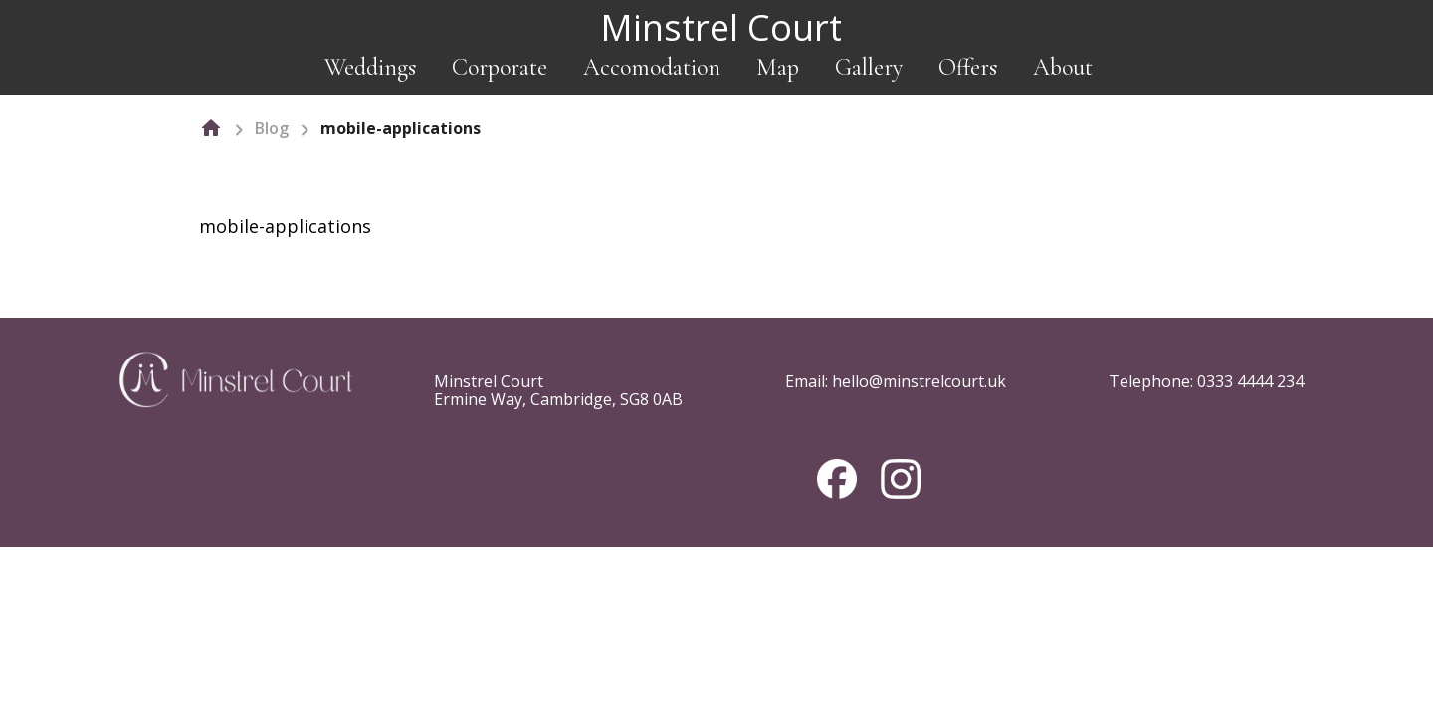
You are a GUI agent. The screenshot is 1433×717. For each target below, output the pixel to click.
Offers (967, 67)
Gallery (869, 67)
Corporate (499, 67)
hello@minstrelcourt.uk (919, 381)
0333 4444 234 (1250, 381)
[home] (211, 128)
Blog (272, 128)
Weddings (370, 67)
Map (777, 67)
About (1063, 67)
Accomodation (651, 67)
